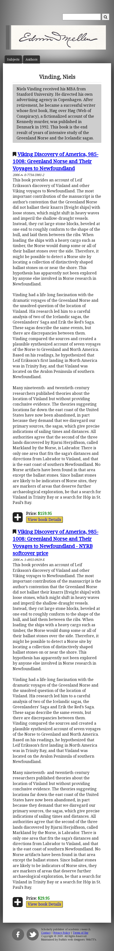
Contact (46, 932)
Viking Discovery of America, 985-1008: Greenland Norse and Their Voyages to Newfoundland (55, 161)
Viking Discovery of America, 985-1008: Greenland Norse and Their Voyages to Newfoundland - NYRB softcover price (55, 542)
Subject (13, 59)
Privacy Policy (61, 932)
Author (32, 59)
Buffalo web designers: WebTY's (77, 939)
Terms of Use (80, 932)
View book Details (44, 519)
